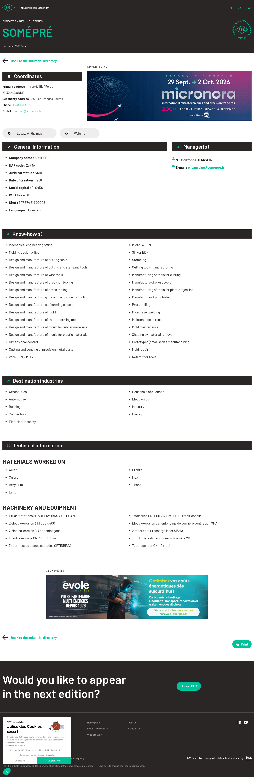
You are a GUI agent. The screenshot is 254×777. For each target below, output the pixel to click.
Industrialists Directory (35, 7)
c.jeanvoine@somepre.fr (206, 167)
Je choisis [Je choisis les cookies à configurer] (20, 760)
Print (242, 644)
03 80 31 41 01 (22, 105)
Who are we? (94, 734)
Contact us (134, 728)
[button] (7, 771)
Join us (132, 722)
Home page (93, 722)
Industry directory (97, 728)
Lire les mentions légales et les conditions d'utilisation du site (33, 750)
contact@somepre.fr (27, 111)
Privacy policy (77, 758)
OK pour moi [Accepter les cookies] (54, 760)
